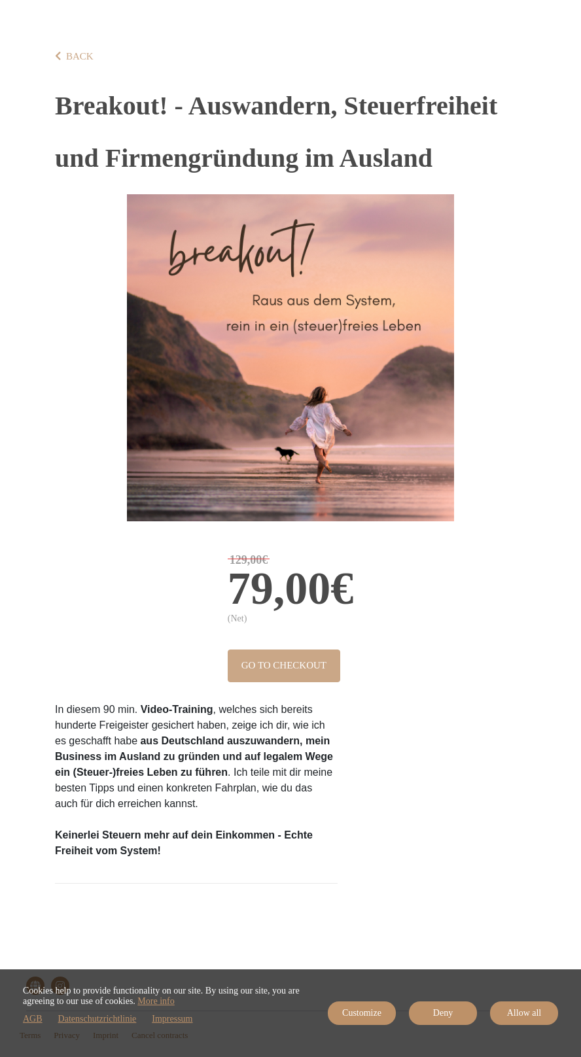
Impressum (172, 1019)
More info (155, 1001)
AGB (33, 1019)
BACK (74, 56)
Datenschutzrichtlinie (97, 1019)
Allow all (524, 1013)
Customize (361, 1013)
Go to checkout (283, 665)
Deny (443, 1013)
